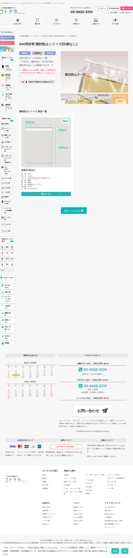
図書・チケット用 (70, 482)
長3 (12, 248)
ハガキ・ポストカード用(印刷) (73, 493)
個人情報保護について (112, 524)
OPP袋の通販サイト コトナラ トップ (30, 36)
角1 (7, 264)
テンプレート (57, 21)
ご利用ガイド (76, 21)
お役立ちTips (77, 521)
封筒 (7, 66)
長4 (2, 248)
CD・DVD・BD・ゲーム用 (94, 475)
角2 (2, 265)
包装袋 (7, 85)
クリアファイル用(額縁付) (116, 478)
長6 (7, 247)
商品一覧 (37, 21)
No (125, 551)
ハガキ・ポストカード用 (72, 488)
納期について (77, 510)
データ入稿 (115, 21)
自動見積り (46, 510)
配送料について (78, 507)
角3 (2, 259)
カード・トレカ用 (70, 478)
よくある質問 (112, 12)
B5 (12, 253)
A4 (12, 258)
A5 (7, 253)
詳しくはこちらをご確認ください (59, 455)
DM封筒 (49, 36)
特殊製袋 (45, 488)
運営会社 (108, 510)
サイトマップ (109, 527)
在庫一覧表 (46, 507)
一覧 (12, 59)
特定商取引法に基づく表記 (114, 521)
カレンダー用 (111, 481)
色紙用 (87, 493)
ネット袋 (110, 488)
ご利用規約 (108, 517)
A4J (7, 258)
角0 (12, 265)
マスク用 (88, 483)
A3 (2, 270)
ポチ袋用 (67, 485)
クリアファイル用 (113, 475)
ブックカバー (111, 485)
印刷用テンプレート (49, 514)
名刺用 (66, 475)
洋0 (2, 254)
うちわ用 (88, 490)
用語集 (75, 524)
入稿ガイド (96, 21)
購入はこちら (46, 194)
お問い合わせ (125, 12)
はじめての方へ (17, 21)
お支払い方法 (77, 514)
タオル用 (88, 487)
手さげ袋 (8, 94)
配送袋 (7, 75)
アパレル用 (89, 480)
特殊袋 (7, 105)
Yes (115, 551)
